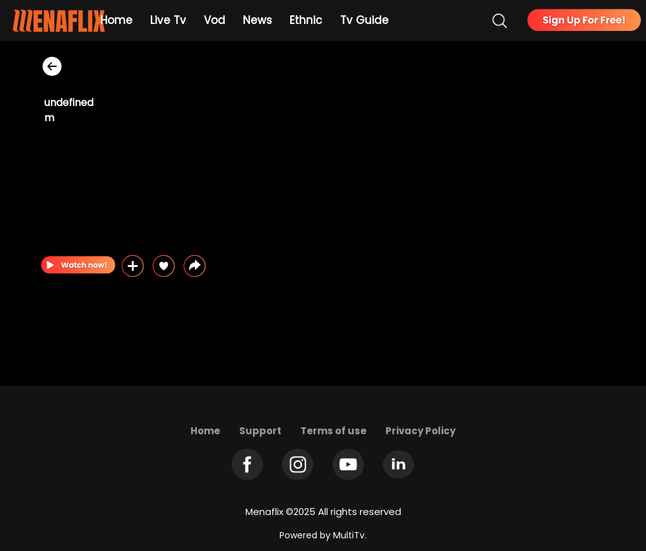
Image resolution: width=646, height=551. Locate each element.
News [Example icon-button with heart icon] (257, 20)
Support (260, 430)
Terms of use (333, 430)
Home (205, 430)
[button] (195, 266)
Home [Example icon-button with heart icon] (116, 20)
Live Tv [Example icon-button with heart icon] (168, 20)
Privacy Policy (420, 430)
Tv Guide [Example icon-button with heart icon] (364, 20)
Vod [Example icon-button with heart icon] (214, 20)
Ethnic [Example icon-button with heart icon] (306, 20)
